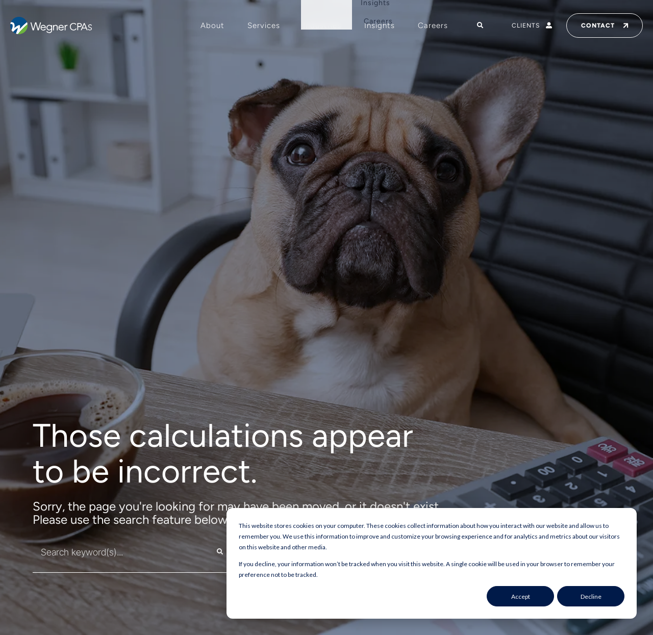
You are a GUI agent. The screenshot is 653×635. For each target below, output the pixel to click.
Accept (520, 596)
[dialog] (432, 563)
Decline (591, 596)
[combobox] (113, 552)
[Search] (220, 552)
